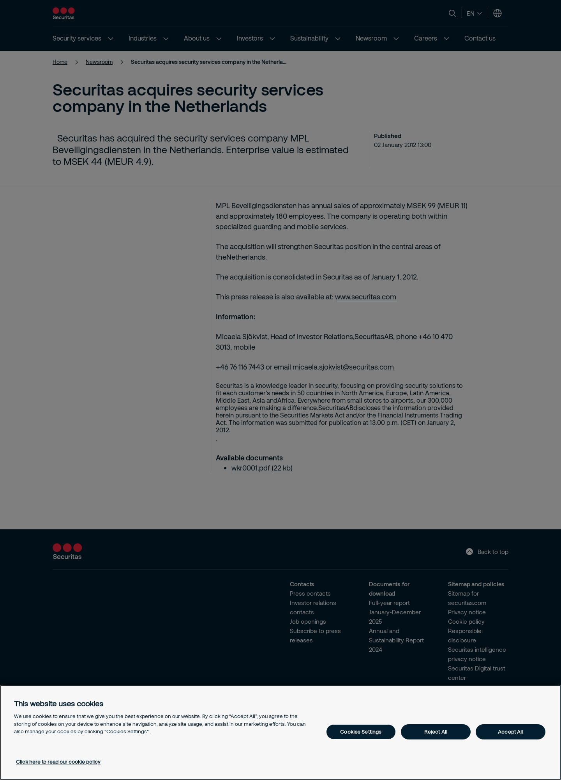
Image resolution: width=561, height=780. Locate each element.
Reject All (435, 732)
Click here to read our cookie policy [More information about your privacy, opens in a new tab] (58, 762)
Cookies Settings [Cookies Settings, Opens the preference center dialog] (360, 732)
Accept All (510, 732)
